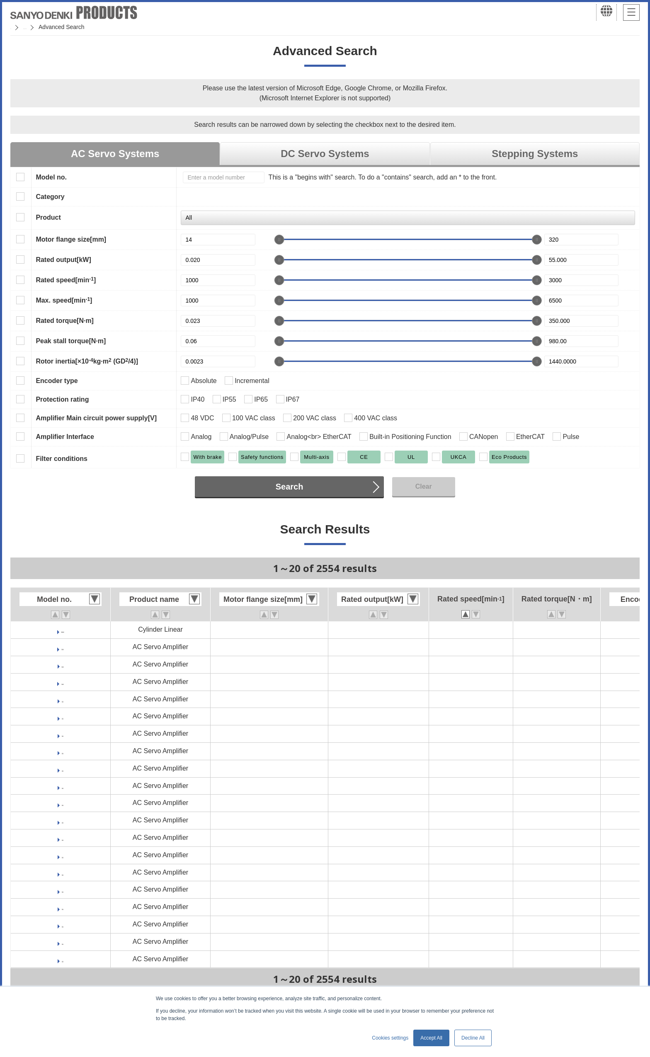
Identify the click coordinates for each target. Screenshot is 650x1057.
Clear (423, 486)
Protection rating (62, 399)
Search (289, 486)
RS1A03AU (62, 785)
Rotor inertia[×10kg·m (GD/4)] (87, 361)
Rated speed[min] (66, 280)
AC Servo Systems (115, 153)
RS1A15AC (62, 872)
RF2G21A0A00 (62, 646)
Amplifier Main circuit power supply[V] (96, 418)
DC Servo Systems (325, 153)
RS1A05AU (62, 837)
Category (50, 196)
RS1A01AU (62, 733)
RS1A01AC (62, 699)
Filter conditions (61, 458)
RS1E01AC (63, 906)
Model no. (51, 177)
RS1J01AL (62, 941)
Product (48, 217)
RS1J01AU (63, 958)
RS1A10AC (62, 854)
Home (18, 27)
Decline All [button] (473, 1038)
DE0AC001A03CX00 (63, 629)
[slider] (279, 240)
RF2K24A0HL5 (62, 681)
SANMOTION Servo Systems (76, 27)
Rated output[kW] (63, 259)
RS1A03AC (62, 750)
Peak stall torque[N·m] (71, 340)
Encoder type (57, 380)
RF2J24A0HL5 (62, 664)
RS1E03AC (63, 924)
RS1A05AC (62, 802)
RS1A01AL (63, 716)
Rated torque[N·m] (65, 320)
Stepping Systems (535, 153)
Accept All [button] (431, 1038)
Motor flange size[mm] (71, 239)
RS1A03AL (63, 768)
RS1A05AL (63, 820)
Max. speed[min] (64, 300)
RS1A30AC (62, 889)
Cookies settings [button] (390, 1038)
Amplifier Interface (65, 436)
